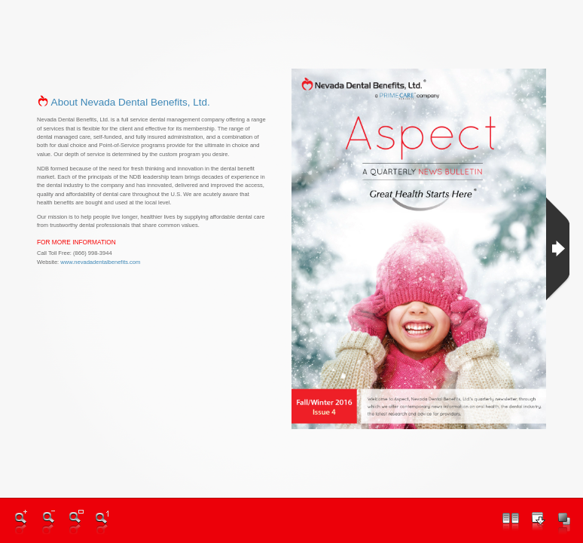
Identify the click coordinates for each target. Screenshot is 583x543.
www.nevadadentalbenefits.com (100, 262)
